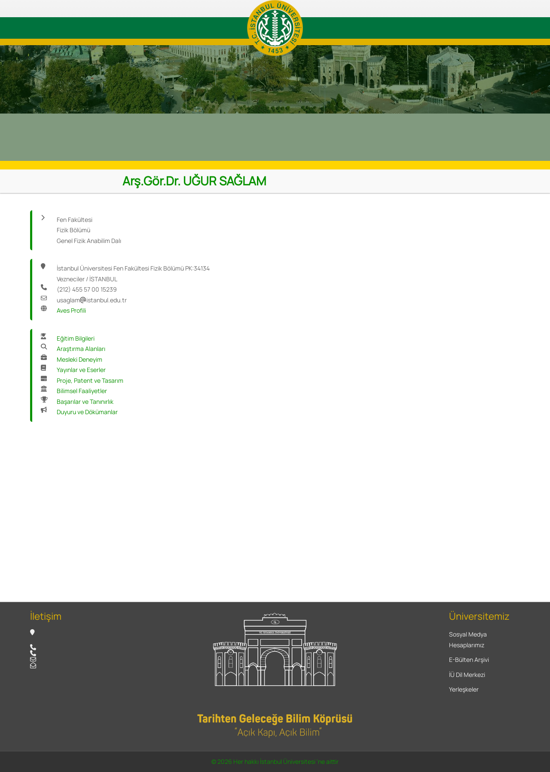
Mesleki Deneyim (79, 359)
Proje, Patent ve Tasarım (90, 380)
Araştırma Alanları (81, 348)
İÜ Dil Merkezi (467, 675)
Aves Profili (71, 310)
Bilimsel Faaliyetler (82, 391)
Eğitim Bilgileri (76, 338)
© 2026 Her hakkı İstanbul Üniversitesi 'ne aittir (275, 761)
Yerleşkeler (464, 689)
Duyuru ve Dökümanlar (87, 412)
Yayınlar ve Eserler (81, 370)
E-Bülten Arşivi (469, 659)
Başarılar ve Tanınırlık (85, 401)
